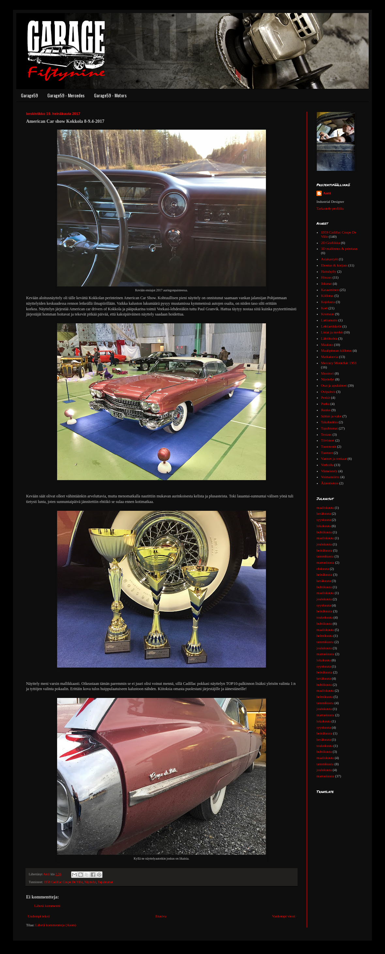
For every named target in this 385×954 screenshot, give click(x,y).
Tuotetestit (328, 446)
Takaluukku (329, 422)
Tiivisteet (327, 440)
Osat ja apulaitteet (334, 385)
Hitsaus (326, 277)
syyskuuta (323, 520)
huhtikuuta (324, 532)
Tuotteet (327, 453)
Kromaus (327, 314)
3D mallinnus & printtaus (339, 249)
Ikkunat (326, 283)
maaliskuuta (325, 507)
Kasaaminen (330, 290)
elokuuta (322, 569)
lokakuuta (323, 526)
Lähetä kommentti (47, 906)
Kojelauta (328, 302)
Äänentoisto (329, 483)
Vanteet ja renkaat (334, 459)
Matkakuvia (329, 357)
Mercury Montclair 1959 (339, 363)
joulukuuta (324, 544)
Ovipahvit (328, 392)
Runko (326, 410)
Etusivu (160, 916)
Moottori (327, 373)
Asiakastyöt (329, 259)
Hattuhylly (328, 271)
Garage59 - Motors (110, 95)
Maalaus (327, 345)
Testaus (326, 434)
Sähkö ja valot (331, 416)
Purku (325, 404)
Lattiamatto (329, 320)
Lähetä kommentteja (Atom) (55, 925)
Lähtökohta (329, 338)
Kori (324, 308)
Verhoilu (327, 465)
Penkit (325, 397)
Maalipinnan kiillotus (336, 350)
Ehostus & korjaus (334, 265)
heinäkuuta (324, 550)
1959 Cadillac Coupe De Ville (63, 882)
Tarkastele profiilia (330, 208)
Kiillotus (327, 296)
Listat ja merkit (332, 332)
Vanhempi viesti (283, 916)
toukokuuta (324, 617)
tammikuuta (325, 556)
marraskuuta (325, 562)
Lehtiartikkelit (331, 326)
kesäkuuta (323, 513)
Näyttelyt (90, 882)
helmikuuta (324, 636)
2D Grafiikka (330, 243)
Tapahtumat (105, 882)
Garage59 (29, 95)
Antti (327, 193)
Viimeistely (329, 471)
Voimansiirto (330, 477)
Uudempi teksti (39, 916)
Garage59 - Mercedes (66, 95)
